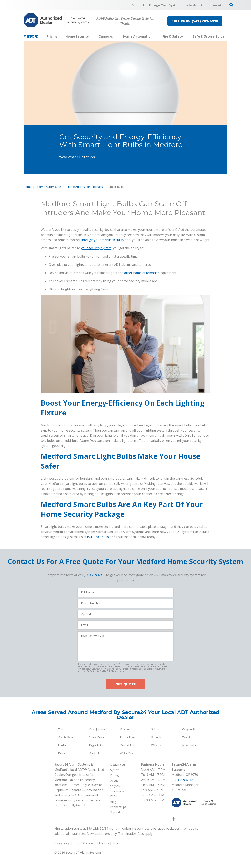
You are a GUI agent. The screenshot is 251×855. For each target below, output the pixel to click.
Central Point (128, 745)
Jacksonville (189, 745)
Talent (186, 737)
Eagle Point (96, 745)
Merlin (62, 745)
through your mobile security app (105, 240)
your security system (96, 248)
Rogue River (127, 737)
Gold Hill (94, 753)
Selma (155, 729)
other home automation (142, 273)
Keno (61, 753)
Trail (61, 729)
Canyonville (189, 729)
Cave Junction (97, 729)
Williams (156, 745)
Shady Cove (96, 737)
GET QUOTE (125, 684)
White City (126, 753)
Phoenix (156, 737)
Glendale (125, 729)
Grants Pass (65, 737)
